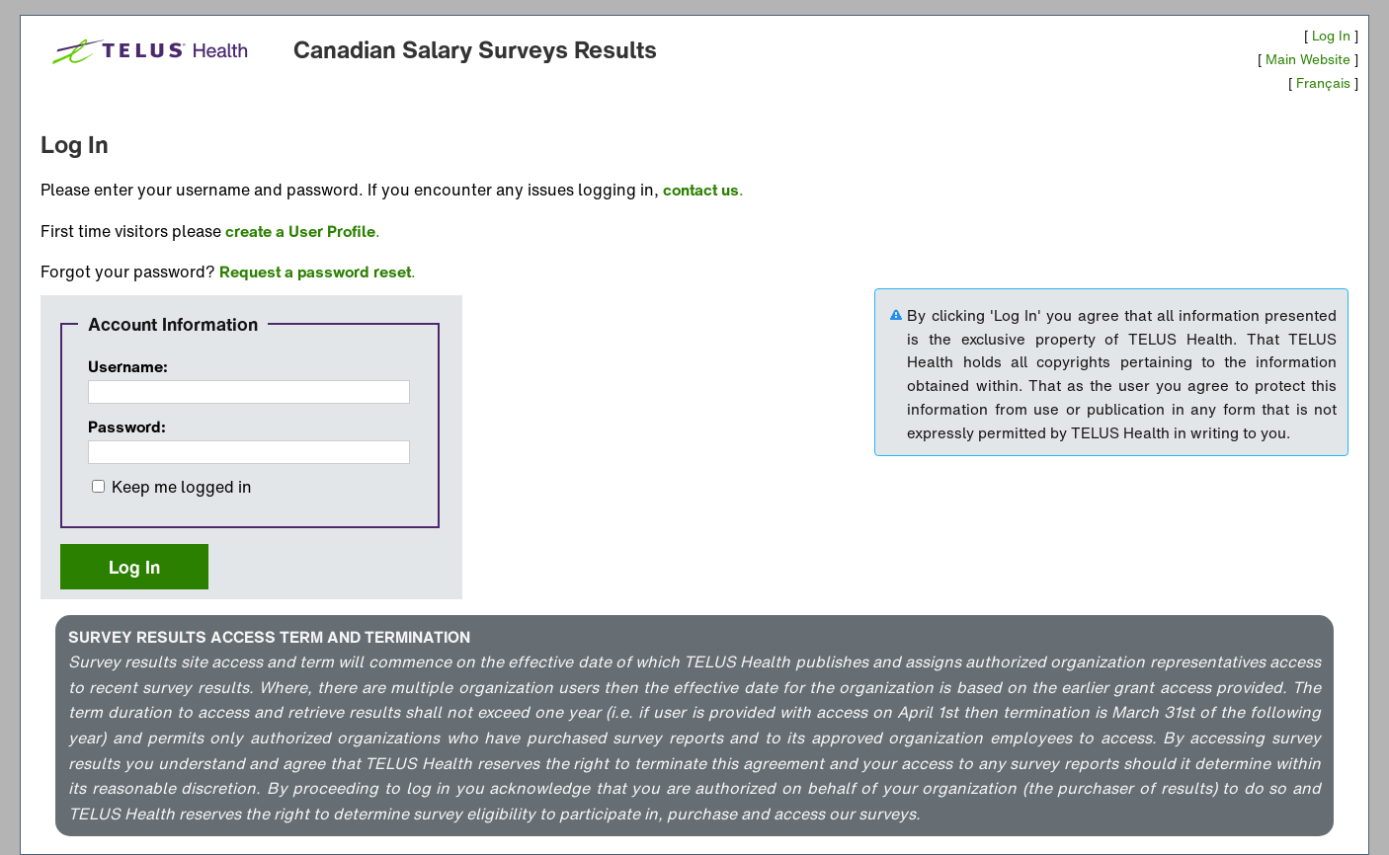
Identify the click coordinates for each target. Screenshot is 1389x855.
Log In (1331, 35)
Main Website (1308, 59)
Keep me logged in (182, 487)
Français (1323, 83)
